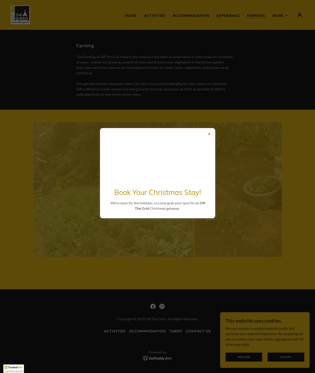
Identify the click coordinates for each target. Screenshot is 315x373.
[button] (13, 368)
